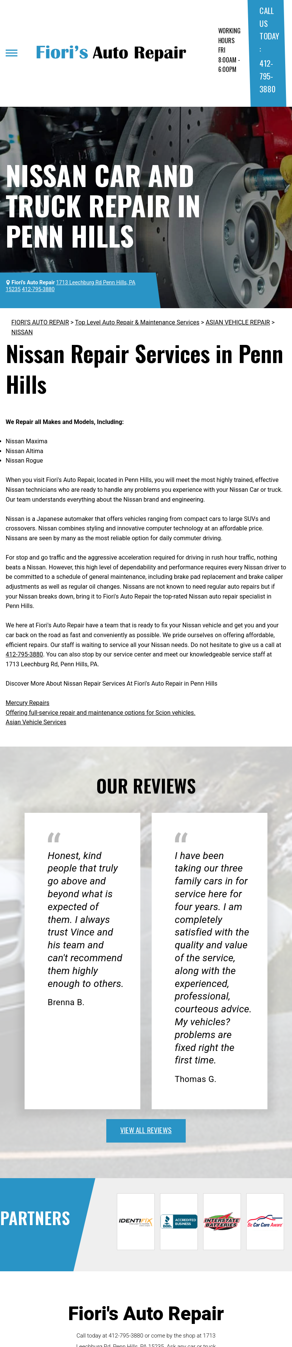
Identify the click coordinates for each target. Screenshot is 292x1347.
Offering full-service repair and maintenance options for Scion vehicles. (101, 712)
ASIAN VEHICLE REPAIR (238, 322)
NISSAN (22, 332)
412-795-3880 (267, 75)
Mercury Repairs (28, 702)
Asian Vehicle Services (36, 722)
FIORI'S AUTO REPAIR (40, 322)
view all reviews (146, 1129)
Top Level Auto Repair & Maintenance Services (137, 322)
